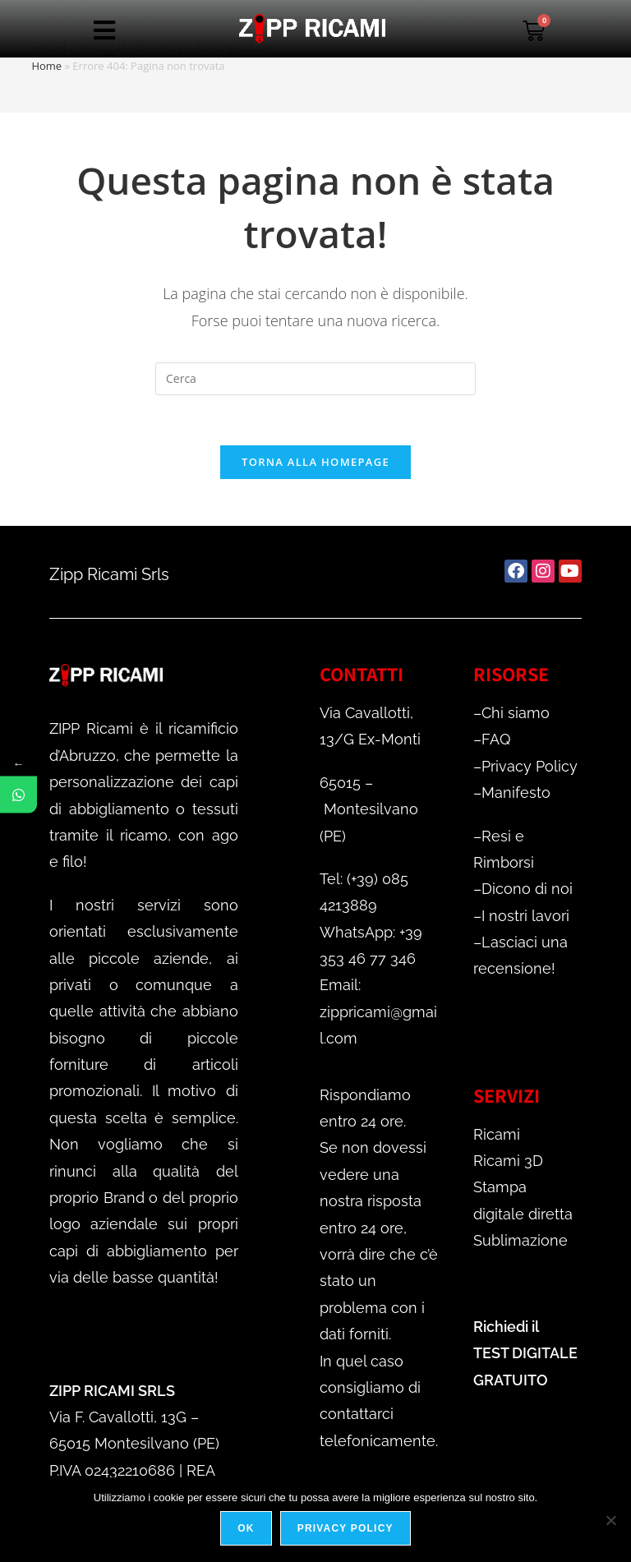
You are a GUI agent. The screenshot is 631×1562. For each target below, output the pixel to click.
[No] (610, 1520)
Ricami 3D (508, 1160)
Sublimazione (520, 1240)
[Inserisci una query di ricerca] (315, 378)
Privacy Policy (529, 766)
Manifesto (515, 792)
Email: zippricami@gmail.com (378, 1011)
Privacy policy (345, 1528)
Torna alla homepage (315, 461)
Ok (245, 1528)
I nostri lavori (525, 915)
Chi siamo (515, 712)
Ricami (496, 1134)
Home (46, 65)
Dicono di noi (527, 888)
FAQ (495, 739)
